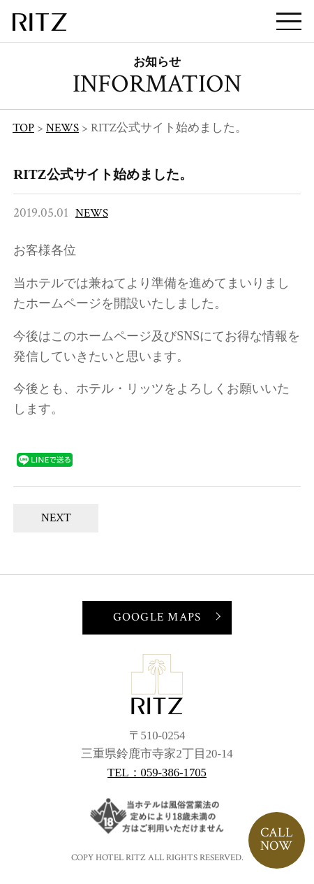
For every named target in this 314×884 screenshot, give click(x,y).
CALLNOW (276, 839)
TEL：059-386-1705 (157, 772)
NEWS (91, 213)
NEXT (56, 518)
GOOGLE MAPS (157, 617)
